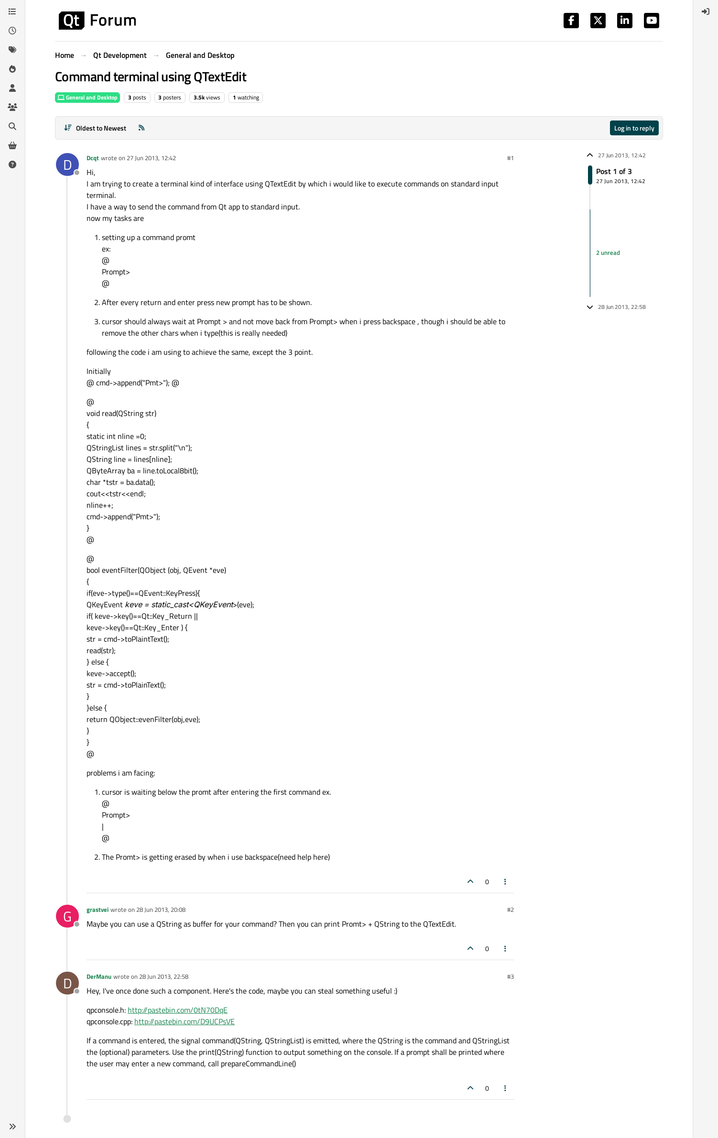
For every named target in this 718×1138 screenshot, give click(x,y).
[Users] (12, 88)
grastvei (98, 909)
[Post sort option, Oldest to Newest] (95, 127)
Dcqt (93, 158)
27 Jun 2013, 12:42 (151, 158)
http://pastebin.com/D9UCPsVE (184, 1021)
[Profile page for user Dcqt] (67, 164)
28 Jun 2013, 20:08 (160, 909)
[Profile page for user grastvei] (67, 916)
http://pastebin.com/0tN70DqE (178, 1010)
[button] (12, 1126)
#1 (510, 158)
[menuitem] (705, 11)
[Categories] (12, 11)
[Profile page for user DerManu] (67, 983)
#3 (510, 976)
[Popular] (12, 69)
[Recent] (12, 30)
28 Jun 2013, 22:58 (163, 976)
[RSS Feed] (141, 127)
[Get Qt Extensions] (12, 145)
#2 (510, 909)
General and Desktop (87, 97)
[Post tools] (505, 881)
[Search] (12, 126)
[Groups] (12, 107)
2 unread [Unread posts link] (608, 253)
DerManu (99, 976)
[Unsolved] (12, 164)
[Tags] (12, 49)
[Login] (705, 11)
